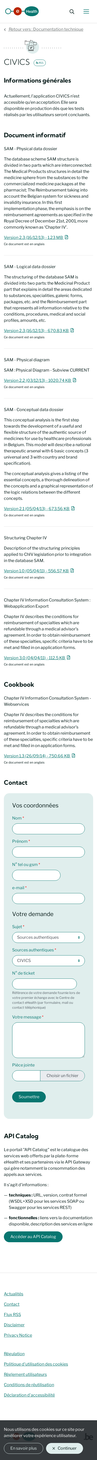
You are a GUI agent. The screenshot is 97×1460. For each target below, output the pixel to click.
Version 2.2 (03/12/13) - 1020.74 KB (41, 380)
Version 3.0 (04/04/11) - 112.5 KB (38, 657)
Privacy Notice (18, 1335)
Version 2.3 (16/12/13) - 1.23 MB (37, 237)
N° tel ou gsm (25, 864)
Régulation (14, 1353)
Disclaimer (14, 1324)
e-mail (18, 887)
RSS (39, 63)
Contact (11, 1304)
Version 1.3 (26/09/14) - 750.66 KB (40, 755)
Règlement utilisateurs (25, 1374)
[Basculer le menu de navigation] (86, 11)
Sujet (17, 926)
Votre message (26, 1017)
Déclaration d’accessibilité (29, 1395)
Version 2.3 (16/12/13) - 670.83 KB (39, 330)
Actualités (13, 1293)
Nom (17, 818)
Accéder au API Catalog (33, 1236)
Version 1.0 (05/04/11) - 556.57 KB (39, 570)
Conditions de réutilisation (29, 1384)
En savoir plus (23, 1448)
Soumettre (29, 1096)
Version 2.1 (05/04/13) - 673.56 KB (40, 508)
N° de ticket (23, 973)
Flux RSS (12, 1314)
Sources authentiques (33, 950)
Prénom (20, 841)
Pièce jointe (23, 1065)
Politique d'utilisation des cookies (36, 1364)
